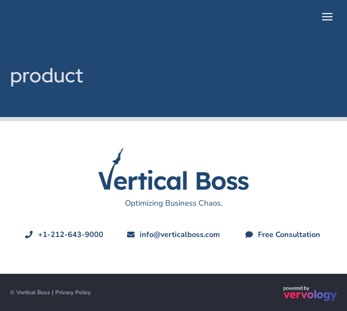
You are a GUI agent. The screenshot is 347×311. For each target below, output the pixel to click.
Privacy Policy (73, 292)
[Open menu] (327, 16)
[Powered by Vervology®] (310, 293)
